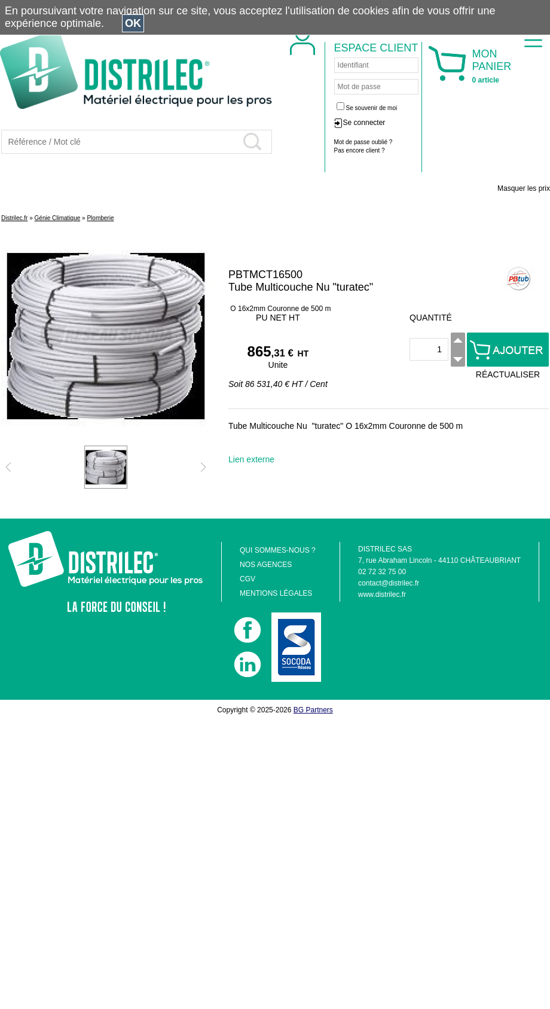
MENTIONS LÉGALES (276, 593)
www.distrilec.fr (382, 594)
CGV (247, 579)
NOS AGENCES (266, 564)
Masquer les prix (523, 188)
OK (133, 23)
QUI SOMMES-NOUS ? (278, 550)
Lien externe (251, 459)
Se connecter (364, 122)
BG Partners (313, 710)
